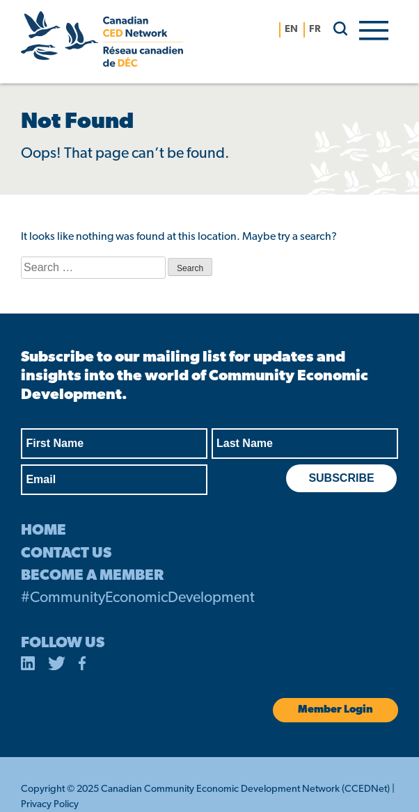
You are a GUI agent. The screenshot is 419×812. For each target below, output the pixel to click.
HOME (43, 530)
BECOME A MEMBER (92, 576)
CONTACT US (66, 553)
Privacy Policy (50, 804)
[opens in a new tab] (28, 666)
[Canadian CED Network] (102, 41)
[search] (335, 28)
